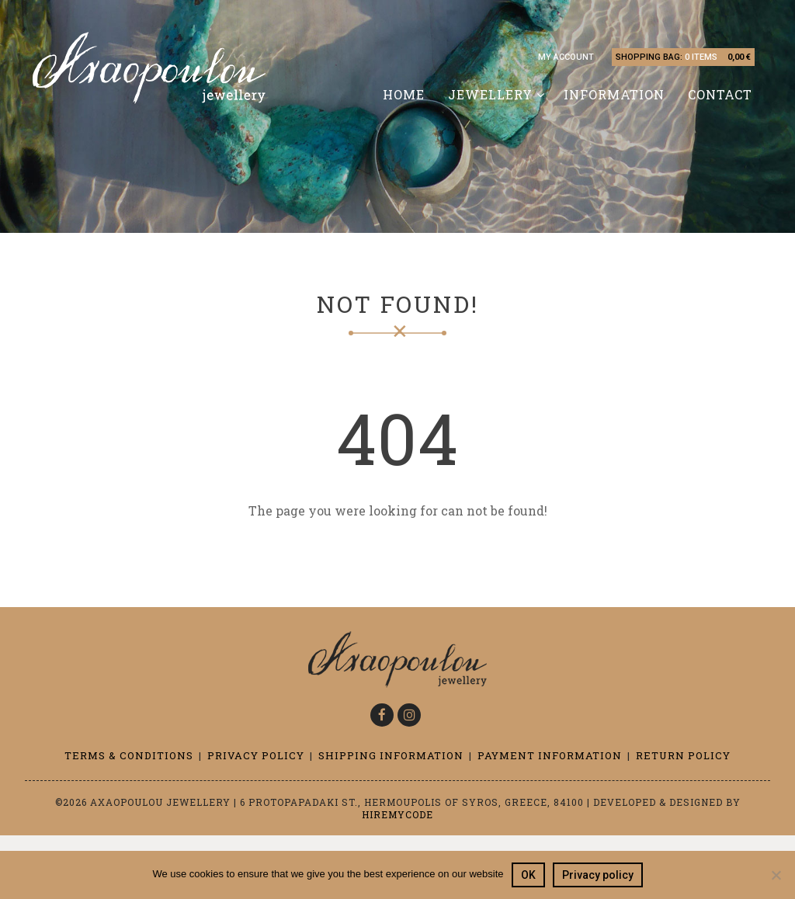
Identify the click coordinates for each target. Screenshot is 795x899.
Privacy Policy (255, 755)
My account (566, 57)
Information (614, 94)
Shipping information (390, 755)
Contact (720, 94)
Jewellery (490, 94)
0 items (701, 57)
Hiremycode (397, 814)
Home (404, 94)
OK (528, 875)
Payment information (549, 755)
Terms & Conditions (128, 755)
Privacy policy (598, 875)
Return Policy (683, 755)
